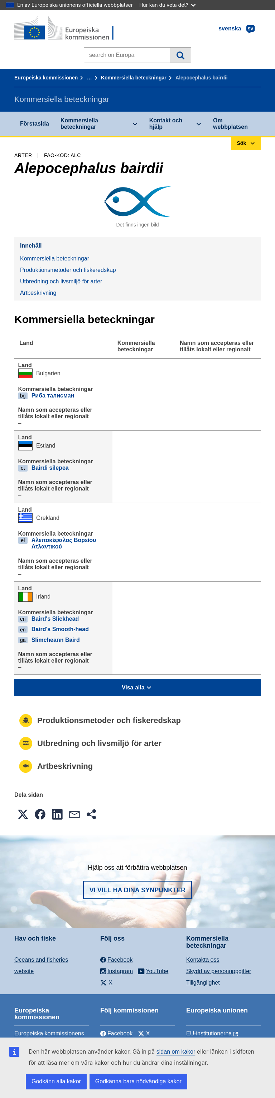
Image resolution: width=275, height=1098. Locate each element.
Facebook (116, 1033)
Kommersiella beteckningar (134, 77)
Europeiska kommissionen (46, 77)
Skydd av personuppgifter (218, 971)
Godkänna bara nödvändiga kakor (138, 1081)
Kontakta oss (202, 960)
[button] (23, 814)
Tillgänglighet (203, 983)
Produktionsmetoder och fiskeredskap (68, 270)
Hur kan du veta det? (167, 5)
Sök (180, 55)
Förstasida (34, 124)
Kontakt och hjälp (165, 123)
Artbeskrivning (38, 293)
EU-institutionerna (209, 1033)
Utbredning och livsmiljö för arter (61, 281)
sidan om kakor (176, 1052)
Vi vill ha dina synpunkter (137, 890)
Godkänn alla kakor (56, 1081)
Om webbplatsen (230, 123)
